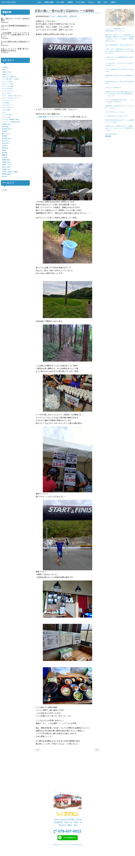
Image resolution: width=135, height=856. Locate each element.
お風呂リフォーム (7, 74)
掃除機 (4, 150)
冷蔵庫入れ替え (6, 124)
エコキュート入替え (8, 84)
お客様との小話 (6, 72)
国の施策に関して (7, 129)
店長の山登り (62, 16)
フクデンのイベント (8, 105)
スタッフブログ (6, 93)
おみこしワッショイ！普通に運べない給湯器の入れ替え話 (15, 49)
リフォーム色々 (6, 117)
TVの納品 (4, 67)
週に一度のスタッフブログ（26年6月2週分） (15, 19)
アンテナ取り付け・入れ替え (10, 79)
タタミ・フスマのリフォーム (10, 98)
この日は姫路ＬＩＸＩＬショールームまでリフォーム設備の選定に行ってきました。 (15, 34)
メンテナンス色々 (7, 114)
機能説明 (4, 155)
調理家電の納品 (6, 174)
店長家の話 (5, 148)
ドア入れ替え (6, 103)
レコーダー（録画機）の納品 (10, 119)
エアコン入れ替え (7, 81)
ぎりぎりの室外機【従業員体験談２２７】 (15, 26)
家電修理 (4, 136)
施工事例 (4, 152)
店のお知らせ (6, 141)
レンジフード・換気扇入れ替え (11, 122)
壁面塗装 (4, 131)
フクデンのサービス (8, 107)
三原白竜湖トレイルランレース (49, 117)
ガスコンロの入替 (7, 88)
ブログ (52, 16)
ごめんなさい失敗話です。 (10, 76)
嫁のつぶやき (6, 133)
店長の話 (73, 16)
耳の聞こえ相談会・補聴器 (10, 171)
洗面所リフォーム (7, 164)
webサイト (5, 69)
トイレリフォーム (7, 100)
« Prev (37, 750)
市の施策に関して (7, 138)
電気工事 (4, 176)
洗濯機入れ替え (6, 162)
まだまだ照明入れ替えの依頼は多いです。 (15, 42)
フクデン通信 (6, 110)
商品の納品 (5, 126)
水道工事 (4, 157)
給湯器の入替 (6, 169)
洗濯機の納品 (6, 160)
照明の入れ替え (6, 167)
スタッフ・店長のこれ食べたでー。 (12, 95)
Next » (97, 750)
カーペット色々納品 (8, 86)
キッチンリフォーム (8, 91)
